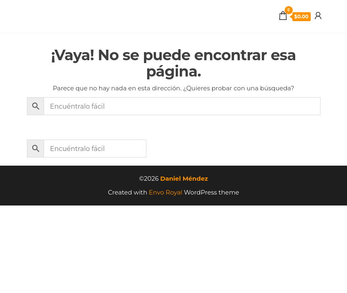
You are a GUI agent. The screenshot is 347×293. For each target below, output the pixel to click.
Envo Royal (165, 192)
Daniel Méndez (184, 178)
